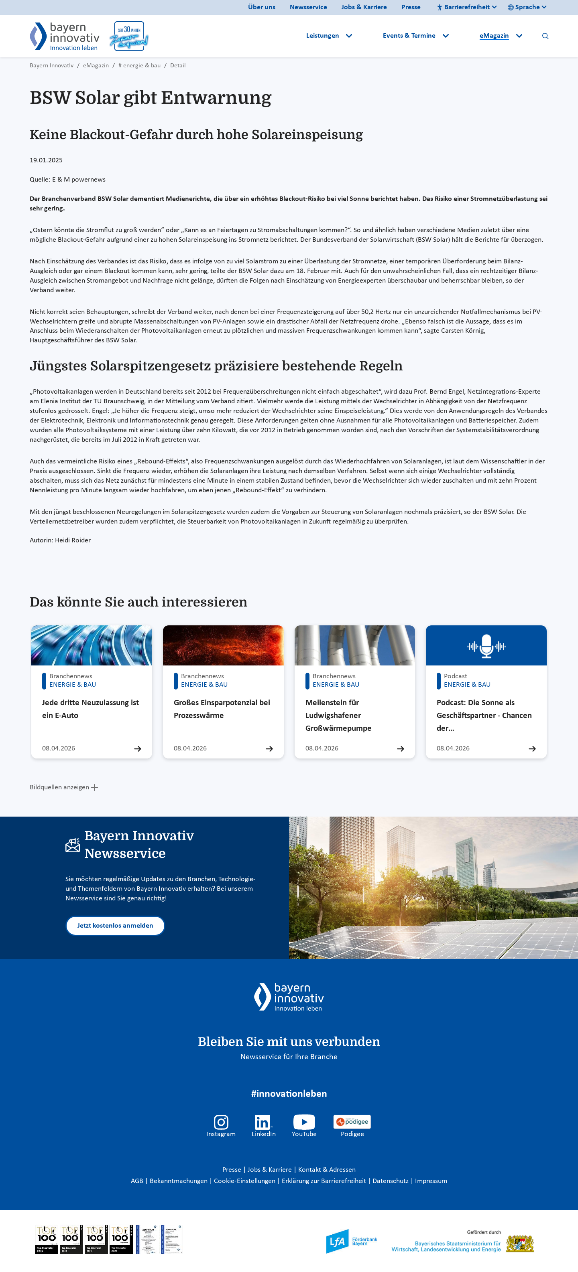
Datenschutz (391, 1181)
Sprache (524, 7)
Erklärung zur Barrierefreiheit (325, 1181)
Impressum (431, 1181)
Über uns (261, 7)
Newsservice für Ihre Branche (289, 1057)
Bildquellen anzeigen (59, 787)
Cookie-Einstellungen (244, 1181)
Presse (411, 7)
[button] (368, 36)
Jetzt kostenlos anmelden (115, 926)
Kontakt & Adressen (327, 1170)
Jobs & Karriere (364, 7)
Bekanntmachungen (179, 1181)
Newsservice (308, 7)
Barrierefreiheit (463, 7)
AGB (138, 1181)
